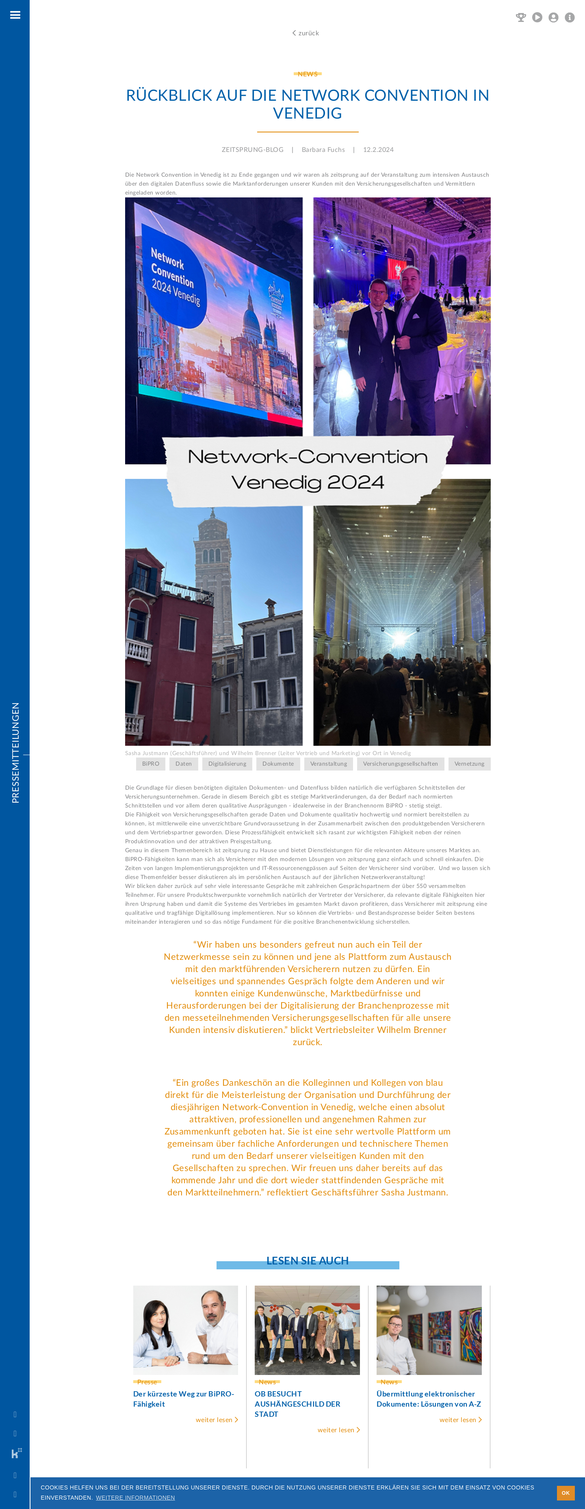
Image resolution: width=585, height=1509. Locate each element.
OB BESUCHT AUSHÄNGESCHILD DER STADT (297, 1403)
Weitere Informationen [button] (135, 1497)
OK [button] (566, 1493)
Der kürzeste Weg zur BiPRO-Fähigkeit (183, 1398)
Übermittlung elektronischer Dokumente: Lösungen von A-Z (429, 1398)
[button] (15, 15)
